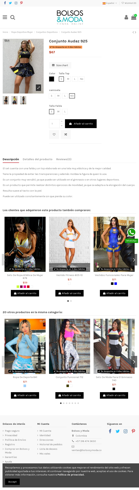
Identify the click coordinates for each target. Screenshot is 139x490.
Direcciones (46, 439)
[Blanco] (31, 286)
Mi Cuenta (45, 430)
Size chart (60, 65)
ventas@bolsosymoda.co (87, 450)
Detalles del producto (37, 159)
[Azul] (115, 283)
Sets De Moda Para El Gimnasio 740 (114, 379)
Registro (10, 444)
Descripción (11, 159)
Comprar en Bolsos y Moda (17, 450)
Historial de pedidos (50, 444)
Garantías (11, 457)
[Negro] (112, 283)
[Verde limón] (18, 286)
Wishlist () (128, 3)
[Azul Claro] (25, 386)
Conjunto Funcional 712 (69, 377)
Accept (12, 481)
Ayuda (8, 461)
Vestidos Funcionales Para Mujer (114, 275)
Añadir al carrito (81, 123)
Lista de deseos (48, 448)
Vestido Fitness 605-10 (69, 275)
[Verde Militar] (67, 386)
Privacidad (11, 435)
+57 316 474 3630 (86, 441)
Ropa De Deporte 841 (25, 377)
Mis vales (44, 453)
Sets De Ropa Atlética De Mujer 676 (25, 277)
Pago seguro (12, 430)
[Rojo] (28, 286)
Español (110, 3)
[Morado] (21, 286)
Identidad (44, 435)
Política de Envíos (15, 439)
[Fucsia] (25, 286)
